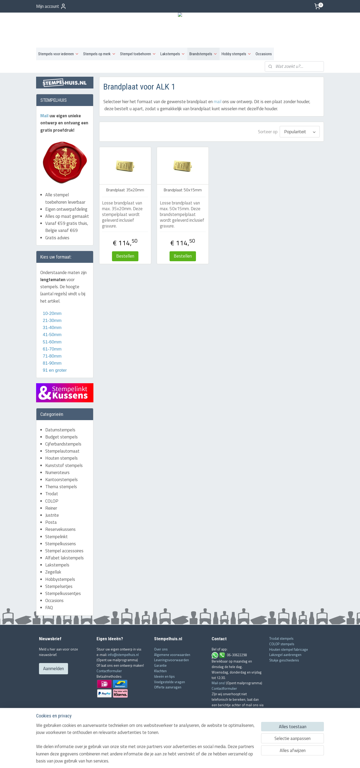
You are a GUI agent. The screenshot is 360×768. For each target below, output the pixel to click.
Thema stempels (61, 486)
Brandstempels (203, 54)
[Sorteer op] (299, 131)
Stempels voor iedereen (58, 54)
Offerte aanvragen (167, 687)
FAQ (49, 607)
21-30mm (50, 320)
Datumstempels (60, 429)
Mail (44, 115)
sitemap (163, 758)
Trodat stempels (281, 638)
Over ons (161, 649)
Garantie (160, 665)
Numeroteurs (57, 472)
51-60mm (50, 342)
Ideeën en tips (164, 676)
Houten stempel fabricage (288, 649)
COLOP (51, 501)
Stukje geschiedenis (284, 660)
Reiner (51, 508)
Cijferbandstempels (63, 444)
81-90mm (51, 363)
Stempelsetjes (58, 586)
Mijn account (51, 6)
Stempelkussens (60, 543)
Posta (51, 522)
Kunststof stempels (64, 465)
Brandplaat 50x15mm (183, 189)
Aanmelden (53, 668)
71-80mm (51, 356)
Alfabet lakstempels (64, 557)
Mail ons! (219, 683)
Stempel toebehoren (138, 54)
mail (217, 101)
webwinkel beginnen (187, 758)
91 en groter (53, 370)
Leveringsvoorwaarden (171, 660)
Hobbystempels (60, 579)
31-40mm (51, 327)
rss (171, 758)
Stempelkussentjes (63, 593)
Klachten (160, 671)
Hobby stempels (236, 54)
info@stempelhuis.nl (123, 654)
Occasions (264, 54)
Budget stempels (61, 436)
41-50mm (51, 334)
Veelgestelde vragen (169, 681)
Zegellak (53, 572)
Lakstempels (172, 54)
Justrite (52, 515)
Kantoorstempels (61, 479)
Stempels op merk (99, 54)
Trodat (51, 493)
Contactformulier (109, 671)
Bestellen (125, 256)
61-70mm (51, 349)
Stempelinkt (56, 536)
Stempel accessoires (64, 550)
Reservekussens (60, 529)
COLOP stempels (281, 644)
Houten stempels (61, 458)
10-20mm (50, 313)
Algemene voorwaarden (172, 654)
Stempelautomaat (62, 451)
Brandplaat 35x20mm (125, 189)
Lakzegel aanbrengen (285, 654)
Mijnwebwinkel (226, 758)
